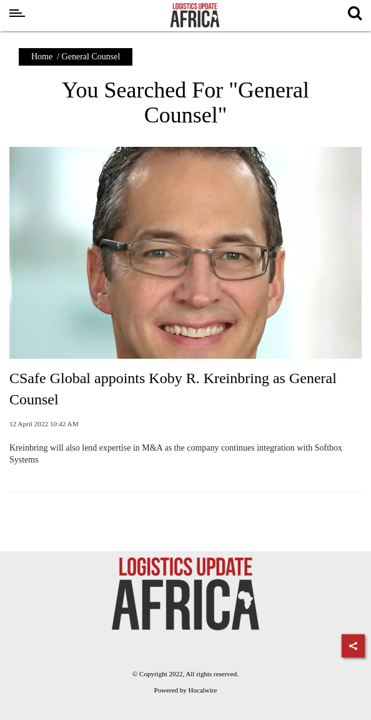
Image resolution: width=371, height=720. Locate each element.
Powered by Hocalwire (185, 690)
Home (41, 56)
